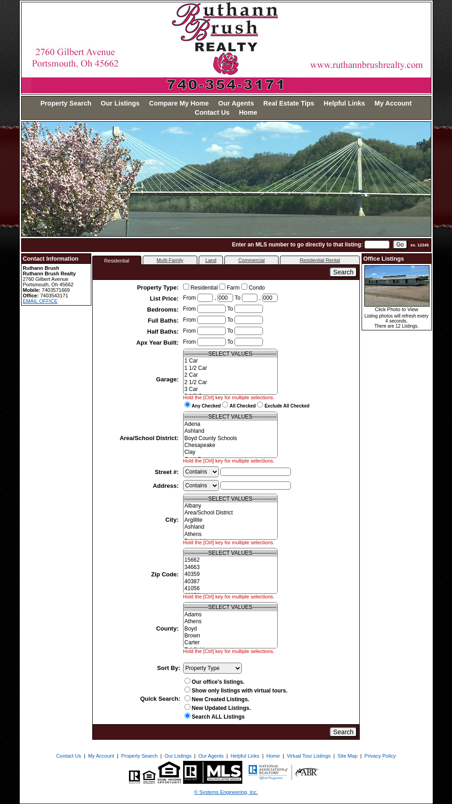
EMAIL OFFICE (40, 301)
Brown (230, 635)
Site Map (347, 756)
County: (168, 628)
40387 (230, 581)
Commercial (251, 260)
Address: (166, 485)
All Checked (242, 405)
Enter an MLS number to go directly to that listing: (297, 244)
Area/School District (230, 512)
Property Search (65, 103)
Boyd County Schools (230, 438)
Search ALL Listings (214, 717)
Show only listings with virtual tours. (236, 690)
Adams (230, 614)
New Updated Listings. (217, 708)
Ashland (230, 431)
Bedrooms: (163, 309)
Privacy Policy (380, 756)
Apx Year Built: (158, 342)
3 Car (230, 389)
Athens (230, 534)
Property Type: (158, 287)
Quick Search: (160, 698)
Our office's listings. (214, 682)
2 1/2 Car (230, 382)
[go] (400, 244)
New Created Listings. (216, 699)
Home (248, 112)
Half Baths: (163, 331)
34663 (230, 567)
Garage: (168, 379)
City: (172, 519)
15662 (230, 560)
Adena (230, 424)
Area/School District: (150, 438)
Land (210, 260)
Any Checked (206, 405)
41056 (230, 588)
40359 (230, 574)
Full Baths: (164, 320)
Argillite (230, 520)
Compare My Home (179, 103)
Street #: (167, 472)
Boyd (230, 628)
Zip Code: (165, 574)
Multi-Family (169, 260)
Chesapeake (230, 445)
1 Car (230, 360)
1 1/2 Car (230, 368)
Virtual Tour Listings (309, 756)
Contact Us (212, 112)
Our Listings (120, 103)
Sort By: (168, 667)
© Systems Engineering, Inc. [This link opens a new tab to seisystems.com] (226, 792)
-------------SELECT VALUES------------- (230, 354)
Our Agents (236, 103)
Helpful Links (344, 103)
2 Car (230, 375)
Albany (230, 505)
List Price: (165, 298)
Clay (230, 452)
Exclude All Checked (286, 405)
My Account (393, 103)
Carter (230, 642)
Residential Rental (320, 260)
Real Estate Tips (288, 103)
